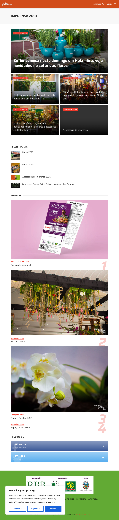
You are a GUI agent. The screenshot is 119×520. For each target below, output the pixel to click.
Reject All (35, 508)
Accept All (53, 508)
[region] (35, 500)
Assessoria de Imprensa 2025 (36, 176)
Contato (93, 499)
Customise (17, 508)
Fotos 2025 (28, 152)
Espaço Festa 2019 (20, 427)
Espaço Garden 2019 (21, 418)
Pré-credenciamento (20, 262)
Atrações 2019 (17, 338)
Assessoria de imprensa (75, 130)
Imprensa (81, 499)
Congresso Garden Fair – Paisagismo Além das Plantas (48, 184)
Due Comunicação (83, 514)
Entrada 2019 (18, 341)
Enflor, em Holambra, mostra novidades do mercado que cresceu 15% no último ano (84, 95)
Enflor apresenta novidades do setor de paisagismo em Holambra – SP (34, 97)
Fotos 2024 (28, 164)
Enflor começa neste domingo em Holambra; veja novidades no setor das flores (58, 63)
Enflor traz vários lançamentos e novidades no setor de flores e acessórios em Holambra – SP (34, 127)
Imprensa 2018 (21, 33)
